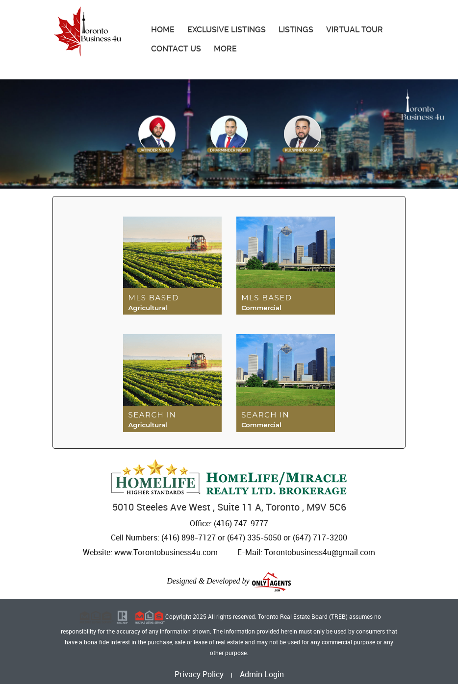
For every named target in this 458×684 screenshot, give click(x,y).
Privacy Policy (199, 674)
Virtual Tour (354, 29)
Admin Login (262, 674)
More (225, 48)
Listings (296, 29)
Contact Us (176, 48)
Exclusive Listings (226, 29)
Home (163, 29)
